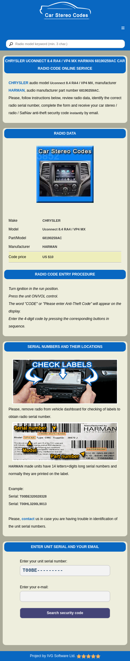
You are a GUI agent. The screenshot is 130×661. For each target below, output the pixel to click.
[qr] (65, 44)
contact (28, 519)
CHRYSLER (19, 83)
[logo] (65, 10)
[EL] (65, 596)
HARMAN (17, 90)
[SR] (65, 570)
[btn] (10, 44)
